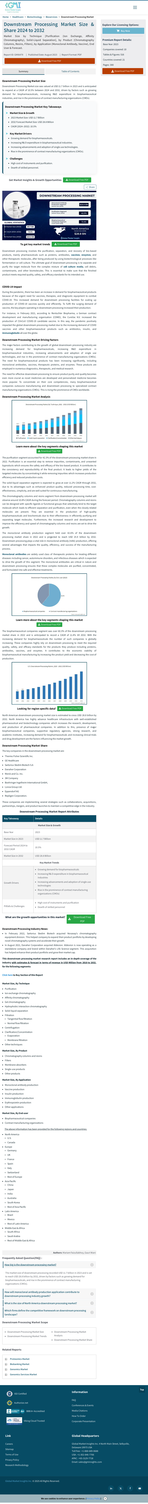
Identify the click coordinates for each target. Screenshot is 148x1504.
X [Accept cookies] (105, 1499)
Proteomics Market (20, 1360)
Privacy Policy (93, 1499)
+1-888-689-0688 (89, 1452)
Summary (23, 71)
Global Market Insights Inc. (18, 1482)
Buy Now (123, 30)
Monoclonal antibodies (14, 555)
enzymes (86, 255)
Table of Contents (70, 71)
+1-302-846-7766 (85, 1455)
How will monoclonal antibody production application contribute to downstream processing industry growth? (50, 1295)
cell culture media (73, 267)
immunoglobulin (11, 333)
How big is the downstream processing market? (50, 1266)
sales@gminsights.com (90, 1463)
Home (6, 17)
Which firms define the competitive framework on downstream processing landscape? (50, 1313)
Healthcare (18, 17)
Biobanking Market (19, 1365)
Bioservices (52, 17)
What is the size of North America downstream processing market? (50, 1304)
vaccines (75, 255)
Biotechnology (34, 17)
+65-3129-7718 (85, 1459)
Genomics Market (19, 1370)
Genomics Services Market (23, 1375)
